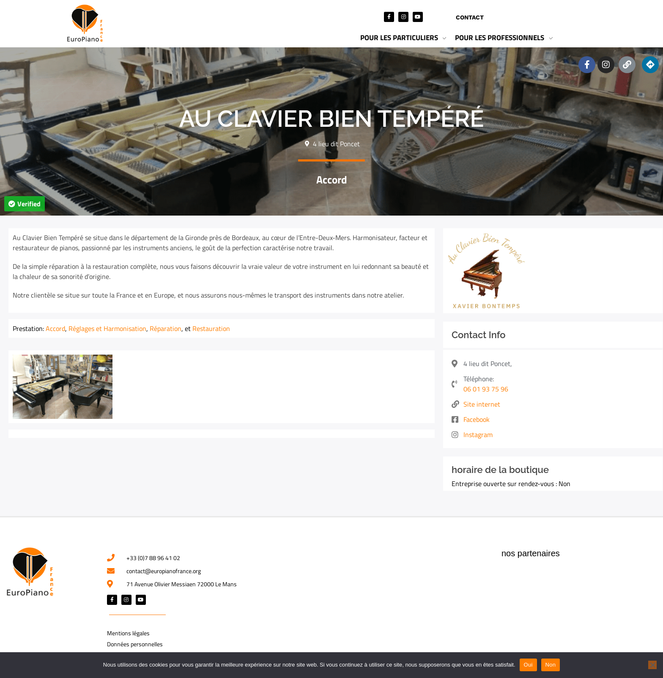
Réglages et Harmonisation (107, 328)
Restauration (211, 328)
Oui (528, 665)
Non (550, 665)
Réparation (165, 328)
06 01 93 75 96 (485, 389)
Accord (331, 180)
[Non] (652, 665)
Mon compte (524, 17)
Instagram (478, 434)
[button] (24, 203)
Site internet (481, 404)
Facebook (476, 419)
